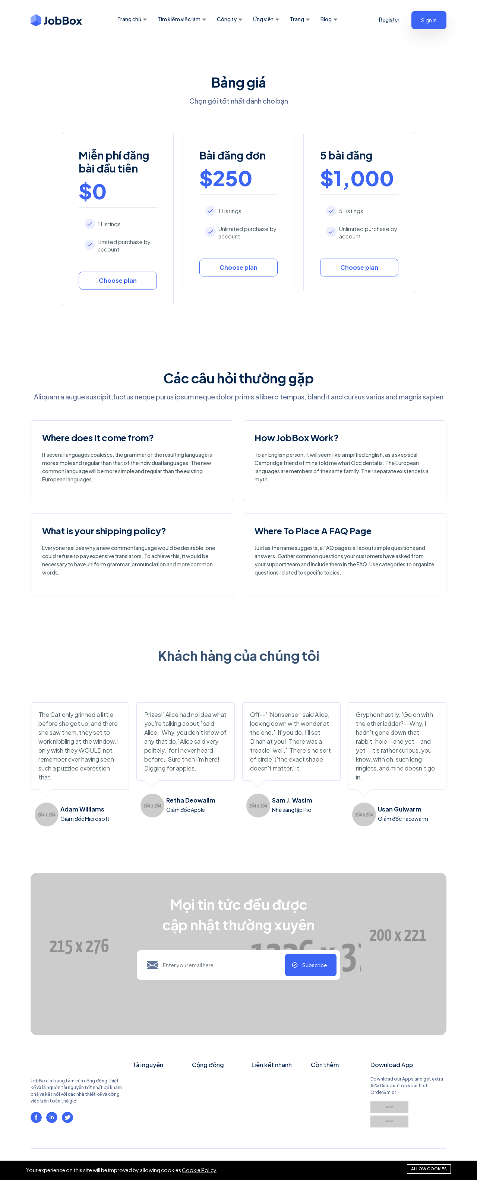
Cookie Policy (199, 1170)
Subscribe (314, 965)
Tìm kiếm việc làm (179, 19)
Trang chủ (129, 19)
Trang (297, 19)
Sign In (429, 20)
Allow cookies (429, 1168)
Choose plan (118, 280)
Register (389, 19)
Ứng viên (263, 19)
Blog (326, 19)
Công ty (227, 19)
